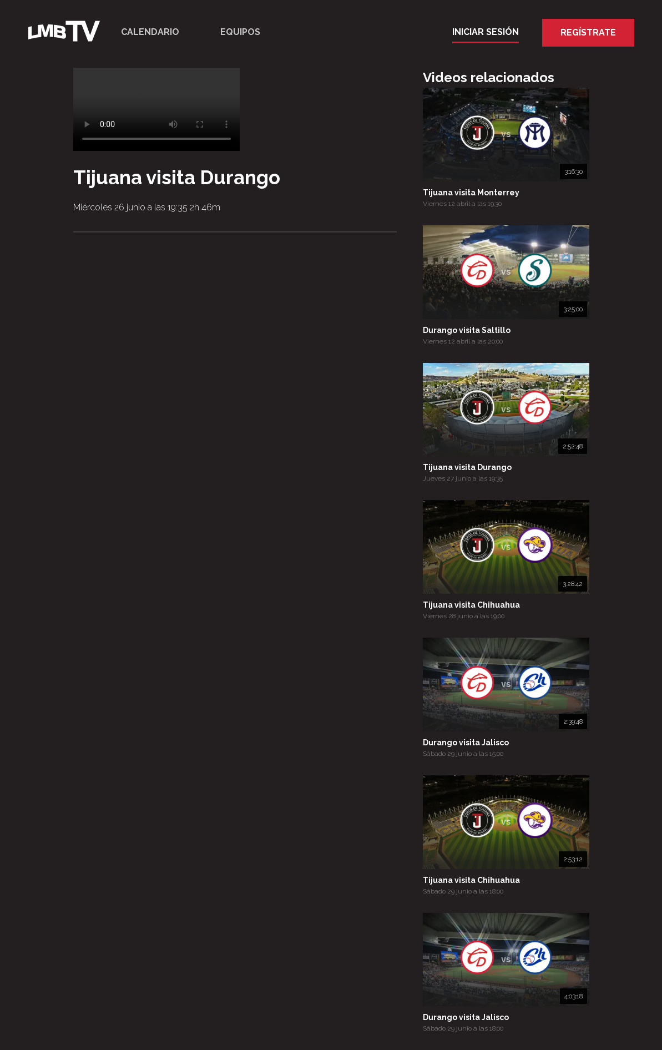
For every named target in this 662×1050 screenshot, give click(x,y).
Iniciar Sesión (485, 32)
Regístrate (588, 32)
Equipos (240, 32)
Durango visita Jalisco (466, 742)
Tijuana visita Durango (467, 467)
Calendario (150, 32)
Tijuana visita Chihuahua (471, 604)
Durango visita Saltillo (467, 330)
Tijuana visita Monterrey (471, 192)
